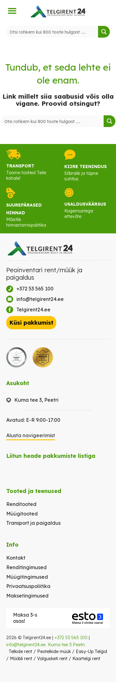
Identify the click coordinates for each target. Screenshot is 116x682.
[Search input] (52, 32)
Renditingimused (26, 567)
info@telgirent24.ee (25, 644)
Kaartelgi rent (86, 658)
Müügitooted (22, 514)
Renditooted (21, 504)
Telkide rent (20, 651)
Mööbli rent (21, 658)
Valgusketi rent (52, 658)
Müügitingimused (27, 577)
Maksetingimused (27, 596)
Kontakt (15, 558)
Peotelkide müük (54, 651)
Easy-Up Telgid (91, 651)
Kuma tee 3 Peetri (66, 644)
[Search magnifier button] (104, 32)
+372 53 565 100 (71, 637)
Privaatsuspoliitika (28, 586)
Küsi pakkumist (31, 322)
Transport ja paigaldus (33, 523)
